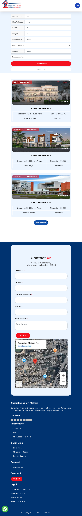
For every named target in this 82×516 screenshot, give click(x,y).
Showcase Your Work (22, 437)
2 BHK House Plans (41, 202)
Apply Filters (41, 63)
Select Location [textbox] (18, 57)
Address (19, 306)
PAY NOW (16, 479)
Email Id (19, 282)
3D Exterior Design (21, 452)
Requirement (21, 318)
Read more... (58, 410)
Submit (23, 335)
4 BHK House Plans (41, 108)
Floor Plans (18, 448)
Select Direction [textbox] (18, 45)
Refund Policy (19, 501)
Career (16, 433)
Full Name (20, 270)
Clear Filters (41, 69)
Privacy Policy (19, 493)
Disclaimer (17, 497)
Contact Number (23, 294)
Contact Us (18, 467)
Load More (41, 222)
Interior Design (19, 456)
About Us (17, 429)
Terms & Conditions (21, 489)
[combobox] (41, 45)
